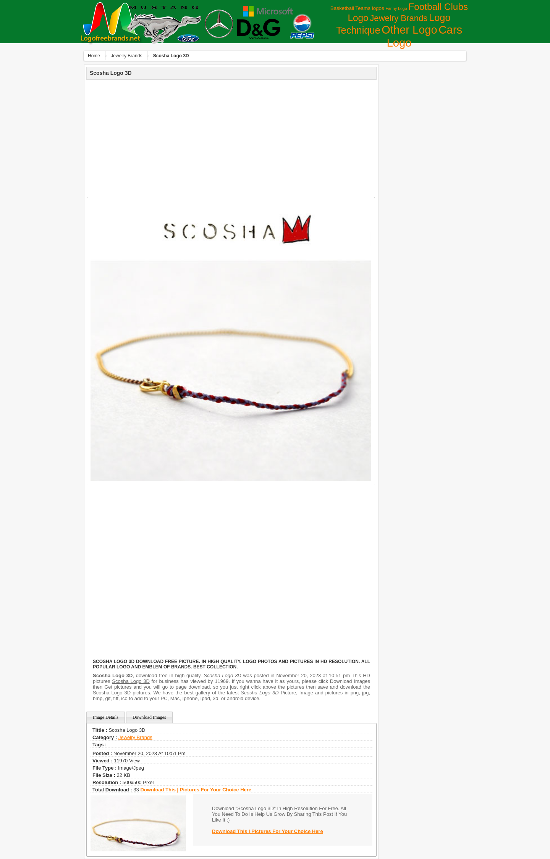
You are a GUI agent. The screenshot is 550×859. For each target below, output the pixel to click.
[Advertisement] (231, 137)
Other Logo (409, 30)
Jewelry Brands (398, 18)
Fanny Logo (396, 8)
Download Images (149, 717)
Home (94, 55)
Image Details (105, 717)
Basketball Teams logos (357, 8)
